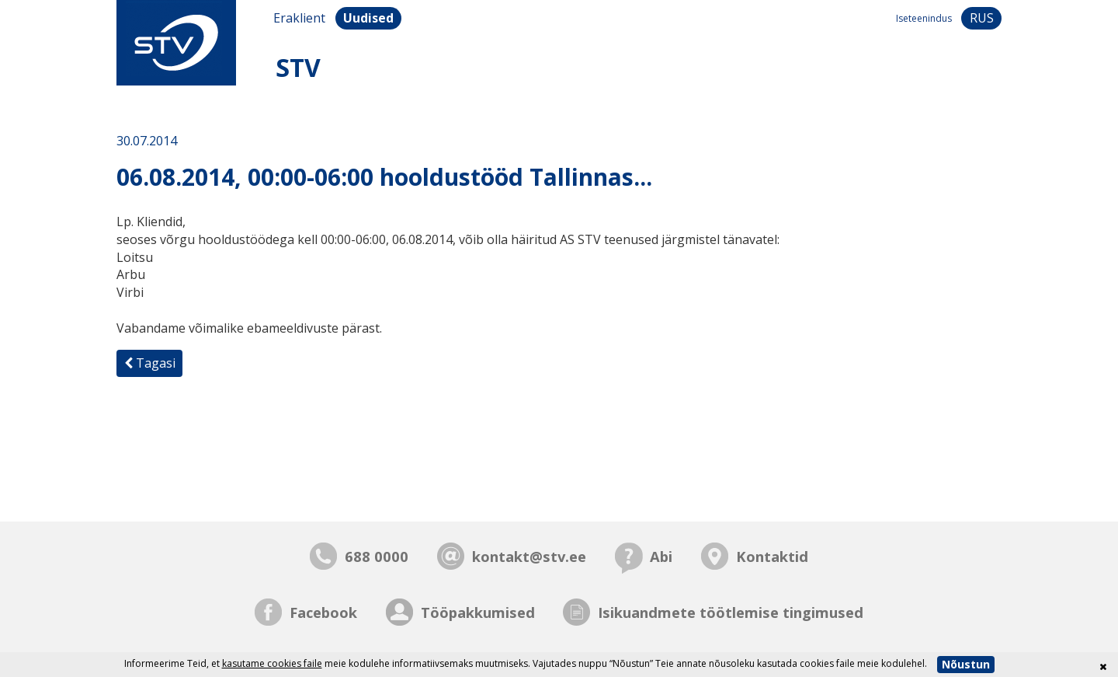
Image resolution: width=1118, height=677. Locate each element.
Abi (661, 556)
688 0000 (376, 556)
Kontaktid (772, 556)
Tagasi (149, 363)
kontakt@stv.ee (529, 556)
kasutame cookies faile (272, 663)
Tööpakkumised (478, 612)
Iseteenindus (924, 18)
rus (982, 17)
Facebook (323, 612)
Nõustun (966, 664)
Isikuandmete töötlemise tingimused (730, 612)
